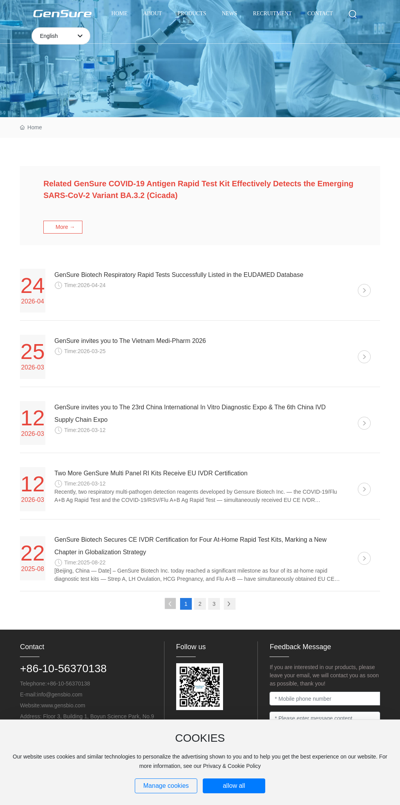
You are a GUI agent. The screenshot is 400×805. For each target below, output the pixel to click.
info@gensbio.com (59, 694)
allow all (234, 785)
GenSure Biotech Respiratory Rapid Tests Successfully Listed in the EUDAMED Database (178, 274)
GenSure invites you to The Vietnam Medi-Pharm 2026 (130, 340)
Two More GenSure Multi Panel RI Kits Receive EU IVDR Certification (150, 473)
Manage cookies (166, 785)
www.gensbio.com (63, 705)
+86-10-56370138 (63, 668)
